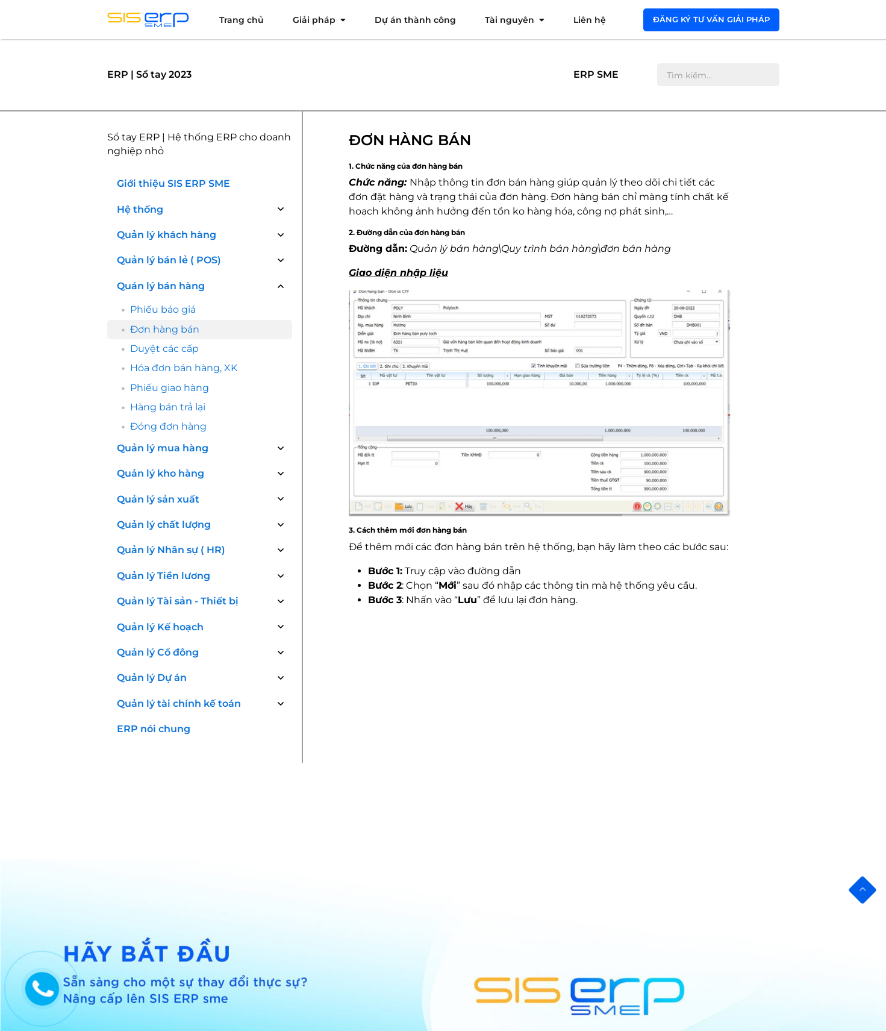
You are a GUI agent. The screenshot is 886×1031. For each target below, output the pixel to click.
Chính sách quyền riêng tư (175, 907)
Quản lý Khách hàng (506, 787)
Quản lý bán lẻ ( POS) (169, 260)
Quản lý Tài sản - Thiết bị (178, 464)
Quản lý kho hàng (160, 337)
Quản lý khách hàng (166, 234)
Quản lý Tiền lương (163, 439)
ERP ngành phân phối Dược (349, 787)
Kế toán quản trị (497, 888)
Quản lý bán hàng (501, 804)
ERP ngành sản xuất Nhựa (346, 821)
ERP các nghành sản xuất (344, 931)
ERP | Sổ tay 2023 (149, 74)
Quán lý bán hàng (161, 286)
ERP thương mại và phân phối (354, 915)
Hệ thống (140, 209)
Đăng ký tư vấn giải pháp (711, 19)
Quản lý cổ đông (498, 939)
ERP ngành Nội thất (333, 898)
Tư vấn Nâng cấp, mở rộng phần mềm (187, 869)
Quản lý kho (489, 837)
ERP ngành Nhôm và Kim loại (353, 854)
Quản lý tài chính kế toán (179, 566)
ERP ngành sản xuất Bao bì (348, 837)
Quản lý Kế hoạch (160, 490)
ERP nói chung (153, 592)
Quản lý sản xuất (158, 362)
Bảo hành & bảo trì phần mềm (183, 890)
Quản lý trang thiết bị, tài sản (523, 922)
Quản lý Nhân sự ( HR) (171, 413)
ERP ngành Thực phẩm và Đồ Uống (353, 876)
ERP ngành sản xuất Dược (346, 804)
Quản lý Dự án (152, 541)
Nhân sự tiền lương (504, 905)
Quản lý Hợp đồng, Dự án (516, 955)
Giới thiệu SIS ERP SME (173, 183)
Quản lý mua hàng (162, 311)
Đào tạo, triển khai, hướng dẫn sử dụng (189, 825)
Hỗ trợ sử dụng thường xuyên (181, 847)
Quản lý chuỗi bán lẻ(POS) (517, 989)
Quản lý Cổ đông (158, 515)
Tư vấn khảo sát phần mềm (177, 787)
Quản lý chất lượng (164, 387)
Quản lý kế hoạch (500, 972)
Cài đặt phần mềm (160, 804)
